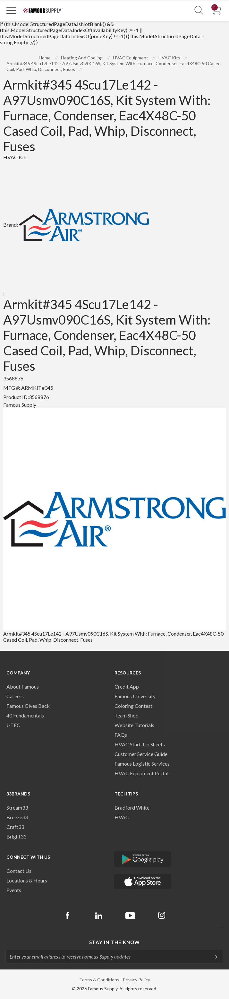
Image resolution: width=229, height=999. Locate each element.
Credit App (127, 686)
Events (13, 890)
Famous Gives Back (28, 706)
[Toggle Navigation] (11, 10)
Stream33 (17, 807)
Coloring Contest (133, 706)
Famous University (135, 696)
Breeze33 (17, 817)
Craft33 (15, 827)
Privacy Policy (136, 979)
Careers (15, 696)
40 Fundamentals (25, 715)
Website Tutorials (134, 725)
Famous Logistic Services (142, 763)
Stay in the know (114, 942)
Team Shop (127, 715)
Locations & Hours (26, 880)
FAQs (121, 735)
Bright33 (16, 836)
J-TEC (13, 725)
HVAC (122, 817)
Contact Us (18, 871)
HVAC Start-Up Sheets (140, 744)
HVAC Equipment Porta (141, 773)
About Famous (22, 686)
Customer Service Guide (141, 754)
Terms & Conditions (99, 979)
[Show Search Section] (198, 10)
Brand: (76, 225)
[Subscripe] (213, 956)
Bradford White (132, 807)
